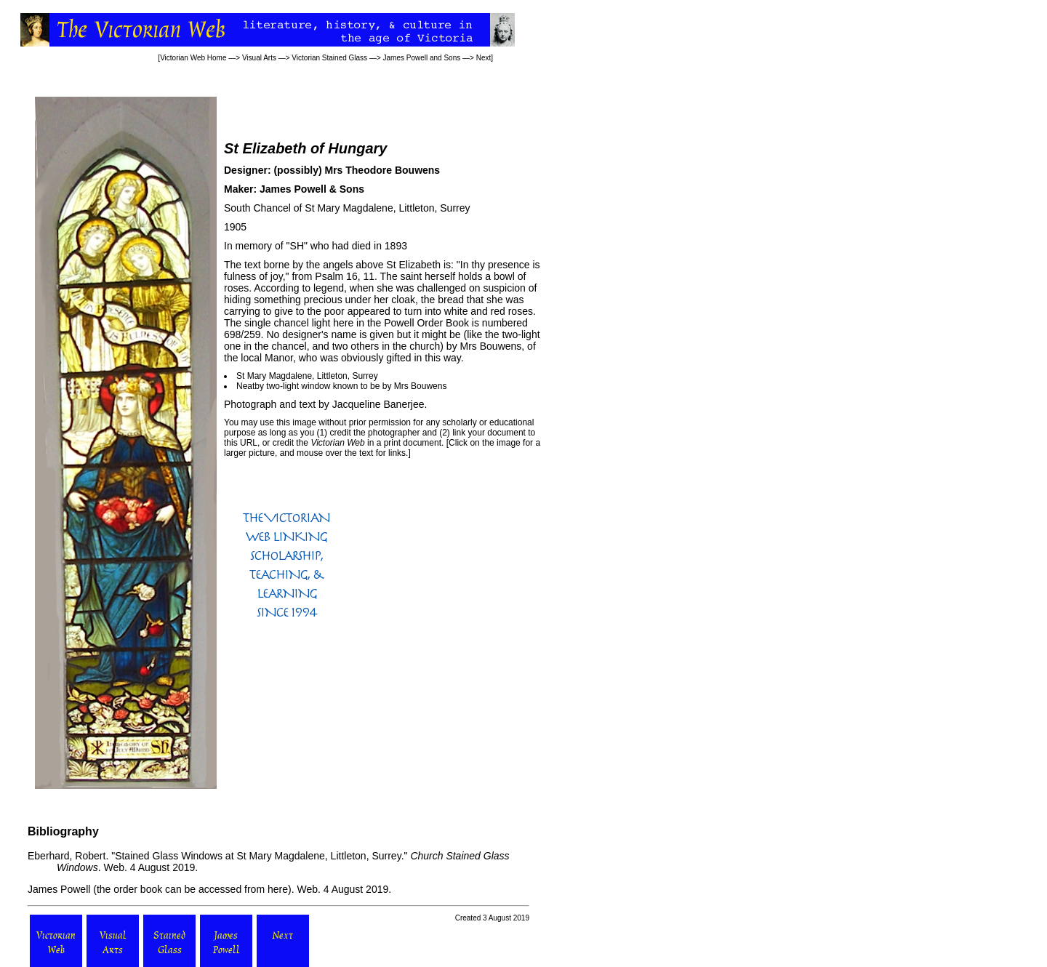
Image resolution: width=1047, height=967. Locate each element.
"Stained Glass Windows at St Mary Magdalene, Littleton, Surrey (256, 856)
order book (137, 889)
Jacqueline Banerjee (378, 404)
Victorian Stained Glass (329, 58)
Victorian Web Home (193, 58)
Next (484, 58)
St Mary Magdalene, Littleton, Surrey (307, 376)
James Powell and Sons (422, 58)
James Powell (59, 889)
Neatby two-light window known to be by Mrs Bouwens (341, 386)
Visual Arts (259, 58)
